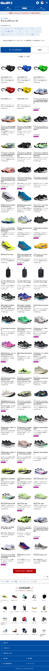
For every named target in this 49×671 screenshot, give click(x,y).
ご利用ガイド (6, 648)
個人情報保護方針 (7, 663)
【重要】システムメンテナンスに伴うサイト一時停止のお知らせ (24, 13)
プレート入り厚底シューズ (32, 34)
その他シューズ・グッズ (6, 34)
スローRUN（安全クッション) (21, 28)
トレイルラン (19, 31)
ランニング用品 (4, 18)
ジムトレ (28, 31)
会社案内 (5, 658)
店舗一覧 (5, 642)
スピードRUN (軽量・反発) (7, 31)
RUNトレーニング (35, 28)
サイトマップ (31, 663)
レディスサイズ (18, 34)
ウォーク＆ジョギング (6, 28)
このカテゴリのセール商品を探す (24, 571)
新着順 (40, 49)
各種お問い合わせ (7, 653)
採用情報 (30, 658)
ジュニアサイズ (36, 31)
